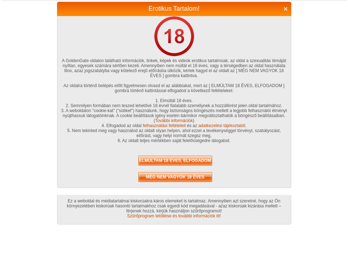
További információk (174, 120)
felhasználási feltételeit (164, 125)
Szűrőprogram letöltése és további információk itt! (174, 215)
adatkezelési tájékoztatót (221, 125)
